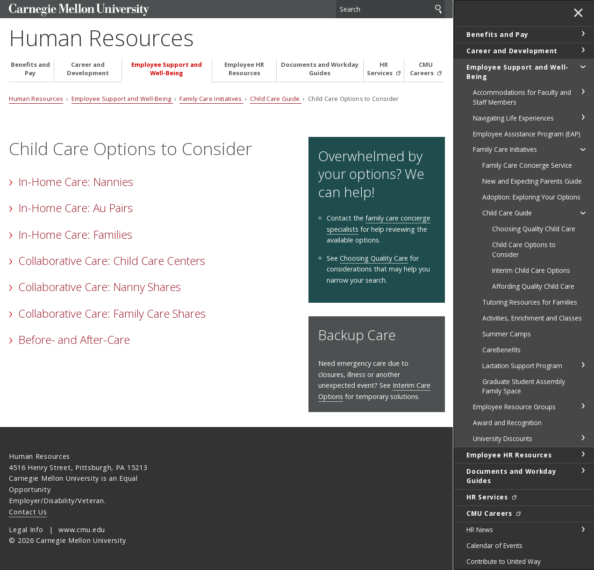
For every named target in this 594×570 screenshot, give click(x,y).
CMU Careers (422, 69)
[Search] (390, 9)
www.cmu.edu (81, 529)
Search (438, 9)
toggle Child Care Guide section (583, 213)
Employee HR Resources (244, 69)
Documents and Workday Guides (319, 69)
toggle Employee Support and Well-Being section (583, 66)
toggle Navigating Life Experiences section (583, 117)
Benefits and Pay (30, 69)
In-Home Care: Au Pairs (75, 207)
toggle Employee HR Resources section (583, 454)
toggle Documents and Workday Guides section (583, 470)
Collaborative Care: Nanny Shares (99, 286)
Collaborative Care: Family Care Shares (112, 313)
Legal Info (26, 529)
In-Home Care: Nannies (75, 181)
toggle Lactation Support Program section (583, 365)
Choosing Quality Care (374, 258)
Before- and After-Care (74, 339)
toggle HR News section (583, 529)
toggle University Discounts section (583, 438)
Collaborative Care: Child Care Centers (111, 260)
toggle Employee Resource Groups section (583, 406)
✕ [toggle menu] (578, 13)
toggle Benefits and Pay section (583, 34)
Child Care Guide (275, 98)
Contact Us (28, 511)
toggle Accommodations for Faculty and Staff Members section (583, 92)
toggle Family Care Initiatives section (583, 149)
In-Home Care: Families (75, 234)
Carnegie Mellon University (79, 10)
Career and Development (88, 69)
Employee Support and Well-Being (166, 69)
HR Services (380, 69)
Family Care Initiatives (211, 98)
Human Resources (101, 37)
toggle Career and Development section (583, 50)
